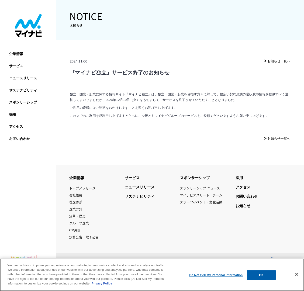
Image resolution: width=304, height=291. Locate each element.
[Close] (296, 276)
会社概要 (75, 195)
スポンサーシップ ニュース (200, 188)
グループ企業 (79, 223)
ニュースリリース (23, 78)
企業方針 (75, 209)
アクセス (16, 126)
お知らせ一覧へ (278, 61)
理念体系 (75, 202)
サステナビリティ (23, 90)
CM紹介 (75, 230)
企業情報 (16, 54)
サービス (16, 66)
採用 (12, 114)
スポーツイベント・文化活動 (201, 202)
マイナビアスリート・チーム (201, 195)
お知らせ (242, 206)
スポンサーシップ (23, 102)
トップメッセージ (82, 188)
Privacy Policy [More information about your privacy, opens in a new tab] (102, 286)
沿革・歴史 (77, 216)
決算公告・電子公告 (84, 237)
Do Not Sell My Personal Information (216, 277)
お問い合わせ (19, 139)
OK (261, 277)
